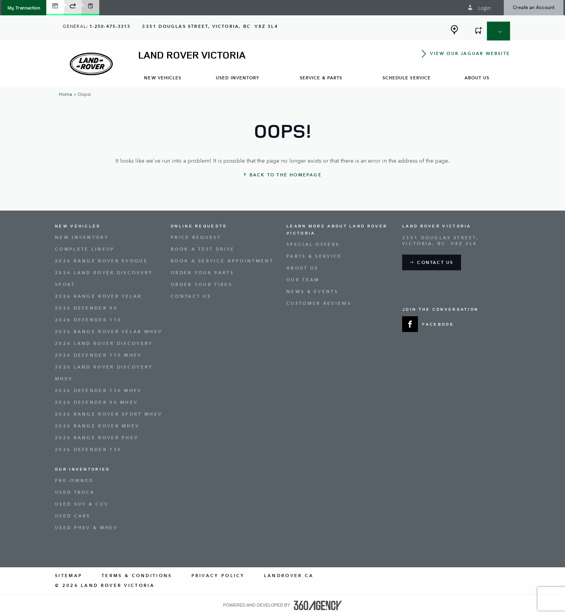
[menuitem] (163, 78)
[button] (24, 7)
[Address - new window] (210, 26)
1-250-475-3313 (109, 26)
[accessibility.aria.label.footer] (318, 605)
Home (65, 94)
